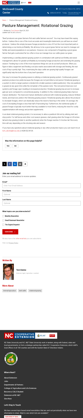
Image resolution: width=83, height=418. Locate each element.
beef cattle (22, 291)
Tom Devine (15, 30)
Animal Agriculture (9, 291)
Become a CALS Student (13, 392)
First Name (6, 191)
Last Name (6, 200)
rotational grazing (35, 291)
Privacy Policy (13, 243)
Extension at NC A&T (12, 395)
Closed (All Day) (74, 13)
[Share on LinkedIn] (15, 164)
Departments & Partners (13, 385)
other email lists (21, 238)
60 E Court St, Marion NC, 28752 (68, 9)
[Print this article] (25, 164)
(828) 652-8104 (54, 13)
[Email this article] (20, 164)
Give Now (8, 399)
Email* (4, 182)
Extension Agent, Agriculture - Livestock (27, 273)
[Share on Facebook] (10, 164)
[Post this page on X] (4, 164)
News (4, 20)
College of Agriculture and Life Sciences (20, 388)
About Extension (10, 378)
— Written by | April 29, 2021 (15, 30)
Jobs (6, 381)
